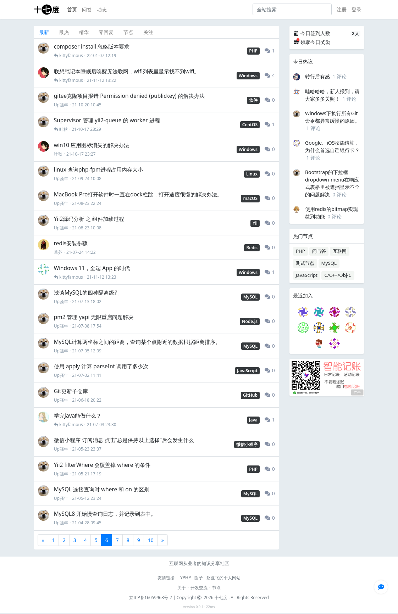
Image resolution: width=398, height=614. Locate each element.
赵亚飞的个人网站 (223, 578)
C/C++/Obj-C (338, 275)
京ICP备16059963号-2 (150, 598)
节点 (128, 32)
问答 (87, 9)
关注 (148, 32)
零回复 (106, 32)
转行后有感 (317, 76)
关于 (181, 588)
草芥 (58, 252)
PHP (300, 251)
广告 (357, 392)
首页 (72, 9)
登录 (356, 9)
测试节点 (305, 263)
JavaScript (306, 275)
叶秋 (63, 129)
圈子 (199, 578)
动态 (102, 9)
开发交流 (199, 588)
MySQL (329, 263)
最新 (44, 32)
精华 (84, 32)
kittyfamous (71, 55)
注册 (342, 9)
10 (151, 540)
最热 (64, 32)
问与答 (319, 251)
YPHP (186, 578)
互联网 (340, 251)
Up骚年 (61, 105)
